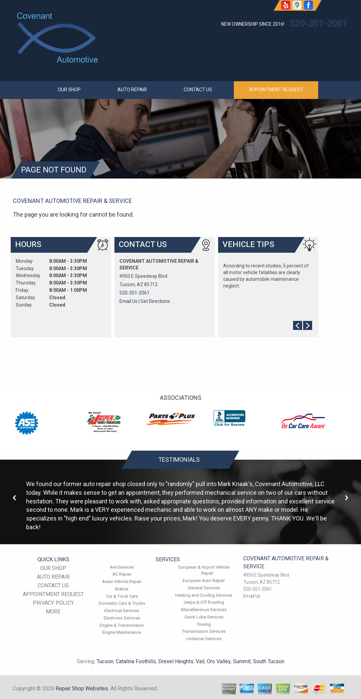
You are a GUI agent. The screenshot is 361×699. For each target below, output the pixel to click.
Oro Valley (219, 661)
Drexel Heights (175, 661)
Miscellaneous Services (204, 609)
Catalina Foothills (136, 661)
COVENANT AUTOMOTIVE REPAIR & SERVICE (72, 200)
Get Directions (155, 301)
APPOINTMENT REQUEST (276, 89)
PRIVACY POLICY (53, 603)
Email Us (128, 301)
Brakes (121, 588)
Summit (242, 661)
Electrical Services (121, 610)
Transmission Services (203, 631)
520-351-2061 (318, 23)
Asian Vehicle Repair (122, 581)
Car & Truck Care (122, 596)
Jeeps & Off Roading (203, 602)
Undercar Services (203, 638)
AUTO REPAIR (132, 89)
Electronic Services (122, 617)
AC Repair (121, 574)
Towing (204, 624)
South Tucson (268, 661)
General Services (204, 587)
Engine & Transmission (122, 625)
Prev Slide (297, 325)
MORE (53, 611)
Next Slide (307, 325)
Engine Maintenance (121, 632)
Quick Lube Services (203, 616)
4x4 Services (122, 567)
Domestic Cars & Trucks (122, 603)
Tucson (105, 661)
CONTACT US (198, 89)
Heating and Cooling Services (203, 595)
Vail (200, 661)
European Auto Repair (204, 580)
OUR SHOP (69, 89)
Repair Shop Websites (82, 688)
